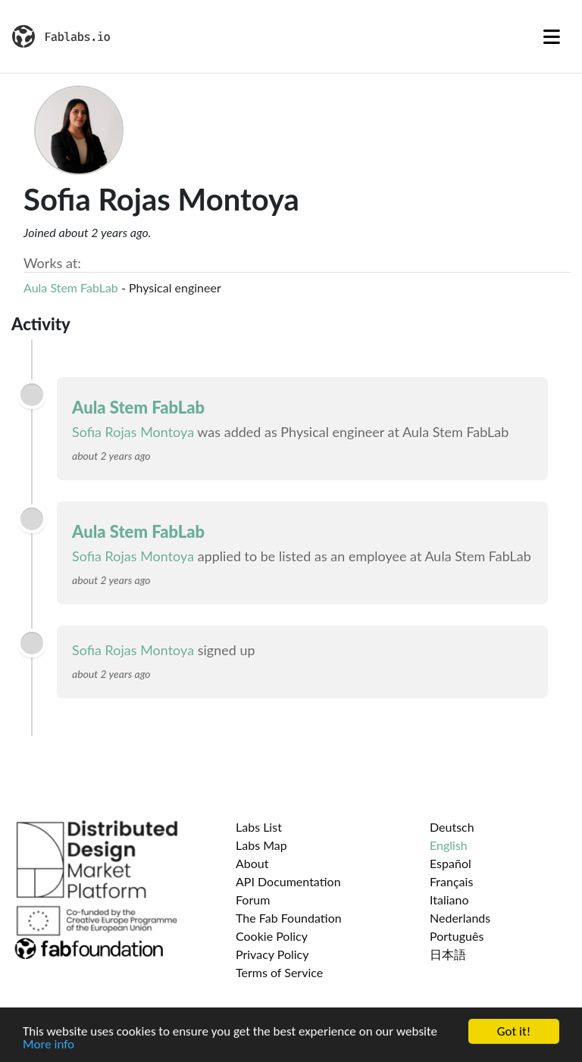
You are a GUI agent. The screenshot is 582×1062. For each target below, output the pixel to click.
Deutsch (452, 827)
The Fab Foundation (289, 918)
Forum (253, 899)
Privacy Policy (272, 954)
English (449, 845)
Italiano (449, 899)
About (252, 863)
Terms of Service (279, 972)
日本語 (448, 954)
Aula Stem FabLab (70, 287)
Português (456, 936)
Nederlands (460, 918)
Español (450, 863)
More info (48, 1046)
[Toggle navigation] (552, 36)
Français (451, 881)
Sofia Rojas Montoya (133, 431)
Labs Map (261, 845)
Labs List (259, 827)
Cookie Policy (272, 936)
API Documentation (288, 881)
